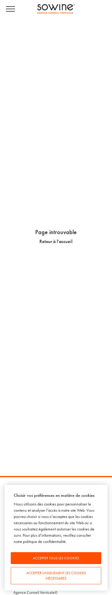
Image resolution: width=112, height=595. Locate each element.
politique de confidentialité (44, 541)
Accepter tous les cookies (56, 558)
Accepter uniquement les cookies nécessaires (56, 575)
